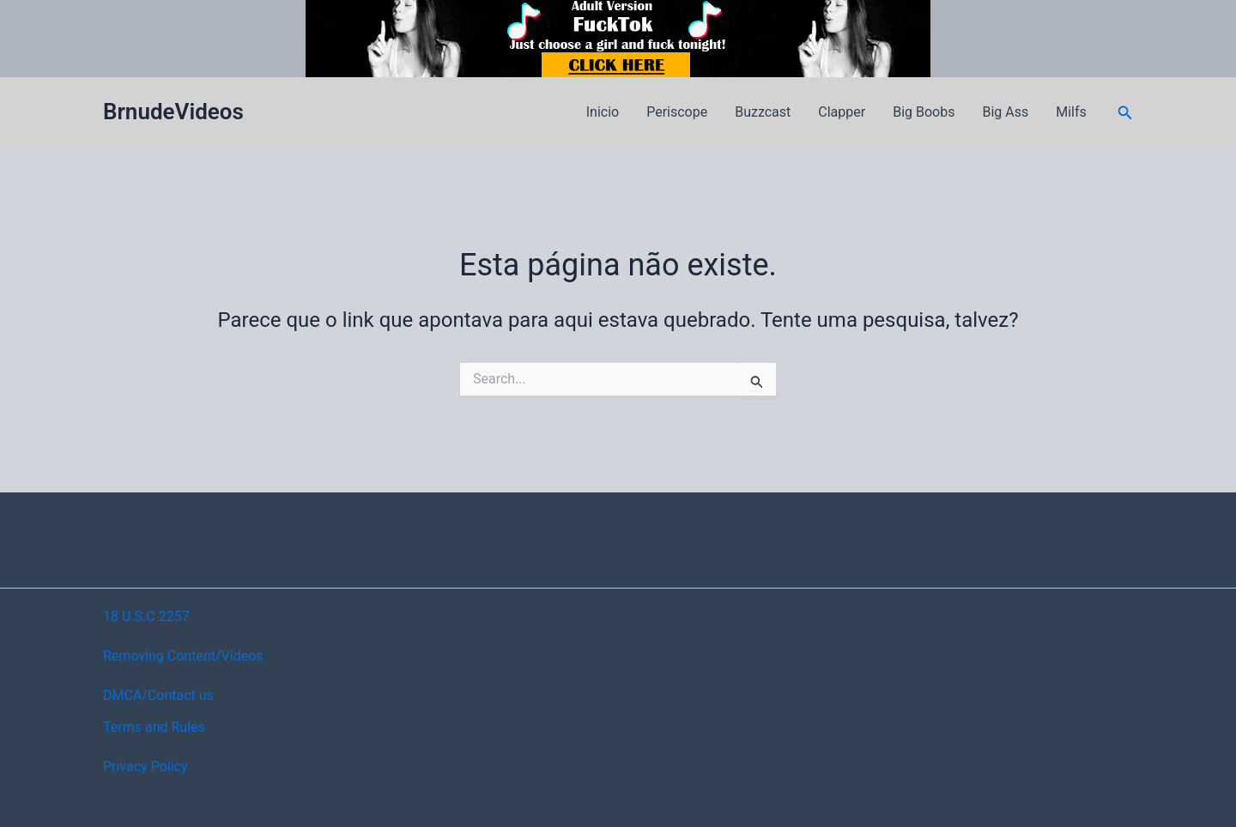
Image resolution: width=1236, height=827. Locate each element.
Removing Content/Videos (183, 656)
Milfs (1071, 112)
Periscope (676, 112)
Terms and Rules (154, 727)
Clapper (841, 112)
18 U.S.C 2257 (146, 616)
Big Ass (1005, 112)
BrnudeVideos (173, 111)
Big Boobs (923, 112)
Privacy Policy (145, 766)
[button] (1125, 113)
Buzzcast (763, 112)
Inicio (602, 112)
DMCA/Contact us (158, 695)
